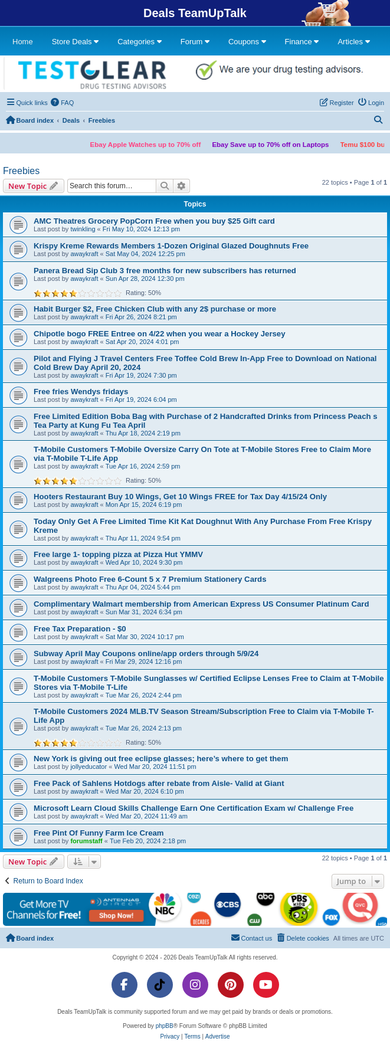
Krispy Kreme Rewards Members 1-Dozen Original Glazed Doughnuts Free (171, 245)
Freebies (21, 171)
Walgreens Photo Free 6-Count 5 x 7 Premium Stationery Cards (150, 579)
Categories (139, 41)
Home (22, 41)
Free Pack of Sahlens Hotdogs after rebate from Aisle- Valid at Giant (159, 783)
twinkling (82, 228)
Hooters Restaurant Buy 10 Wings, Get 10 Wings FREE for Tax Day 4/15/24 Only (180, 496)
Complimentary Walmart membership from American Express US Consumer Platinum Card (201, 604)
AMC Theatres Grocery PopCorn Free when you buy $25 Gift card (154, 221)
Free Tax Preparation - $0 (80, 628)
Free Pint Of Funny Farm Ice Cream (99, 832)
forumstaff (86, 840)
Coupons (247, 41)
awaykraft (84, 253)
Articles (353, 41)
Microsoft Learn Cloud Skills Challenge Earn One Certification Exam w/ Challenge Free (193, 808)
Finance (302, 41)
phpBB (164, 1026)
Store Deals (75, 41)
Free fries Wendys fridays (81, 391)
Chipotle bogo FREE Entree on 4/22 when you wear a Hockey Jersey (160, 333)
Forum (195, 41)
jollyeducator (88, 766)
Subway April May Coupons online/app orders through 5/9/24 (146, 653)
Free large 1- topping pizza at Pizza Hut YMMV (118, 554)
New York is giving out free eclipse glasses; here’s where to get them (161, 758)
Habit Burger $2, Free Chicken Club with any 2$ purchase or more (155, 308)
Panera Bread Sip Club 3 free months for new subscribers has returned (165, 270)
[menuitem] (62, 103)
